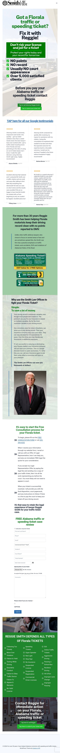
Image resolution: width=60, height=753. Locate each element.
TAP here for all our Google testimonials (30, 125)
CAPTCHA (17, 612)
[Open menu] (56, 3)
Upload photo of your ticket (21, 572)
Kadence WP (36, 748)
